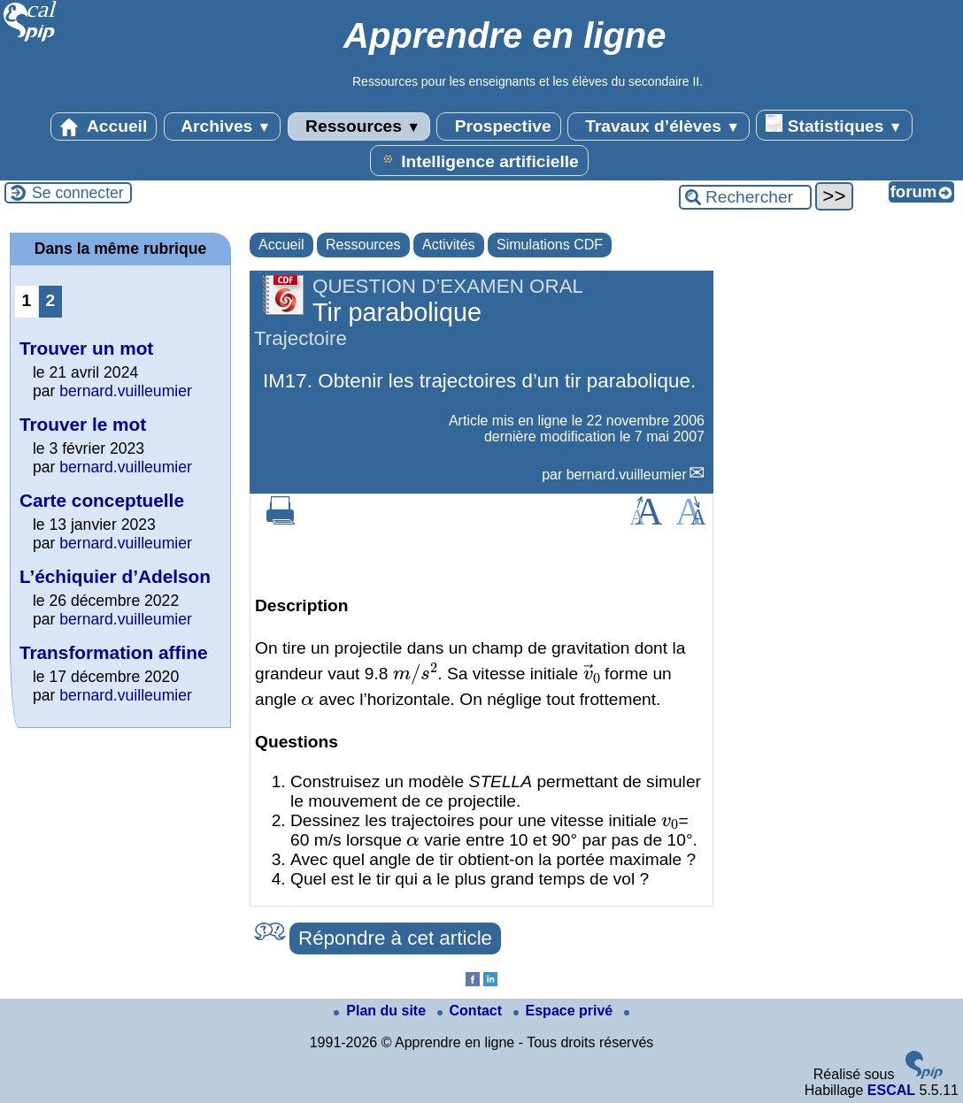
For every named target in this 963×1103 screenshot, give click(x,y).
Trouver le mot (82, 424)
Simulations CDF (550, 244)
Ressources (358, 126)
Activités (448, 244)
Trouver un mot (86, 348)
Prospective (498, 126)
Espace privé (565, 1010)
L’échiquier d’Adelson (115, 576)
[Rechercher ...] (745, 197)
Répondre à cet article (395, 938)
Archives (222, 126)
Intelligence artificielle (479, 160)
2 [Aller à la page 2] (51, 300)
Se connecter (78, 193)
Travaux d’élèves (658, 126)
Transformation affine (113, 652)
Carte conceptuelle (101, 500)
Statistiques (834, 124)
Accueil (103, 126)
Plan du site (381, 1010)
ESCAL (891, 1090)
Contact (471, 1010)
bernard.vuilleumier (626, 474)
